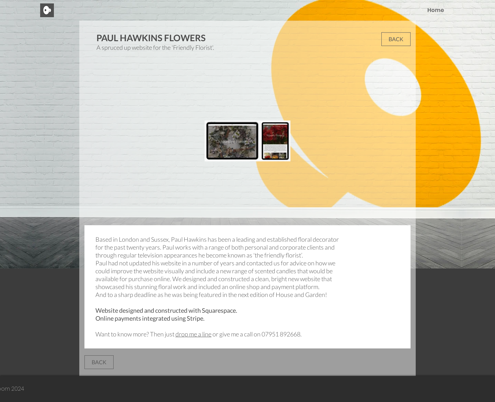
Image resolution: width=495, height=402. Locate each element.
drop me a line (193, 334)
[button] (396, 39)
